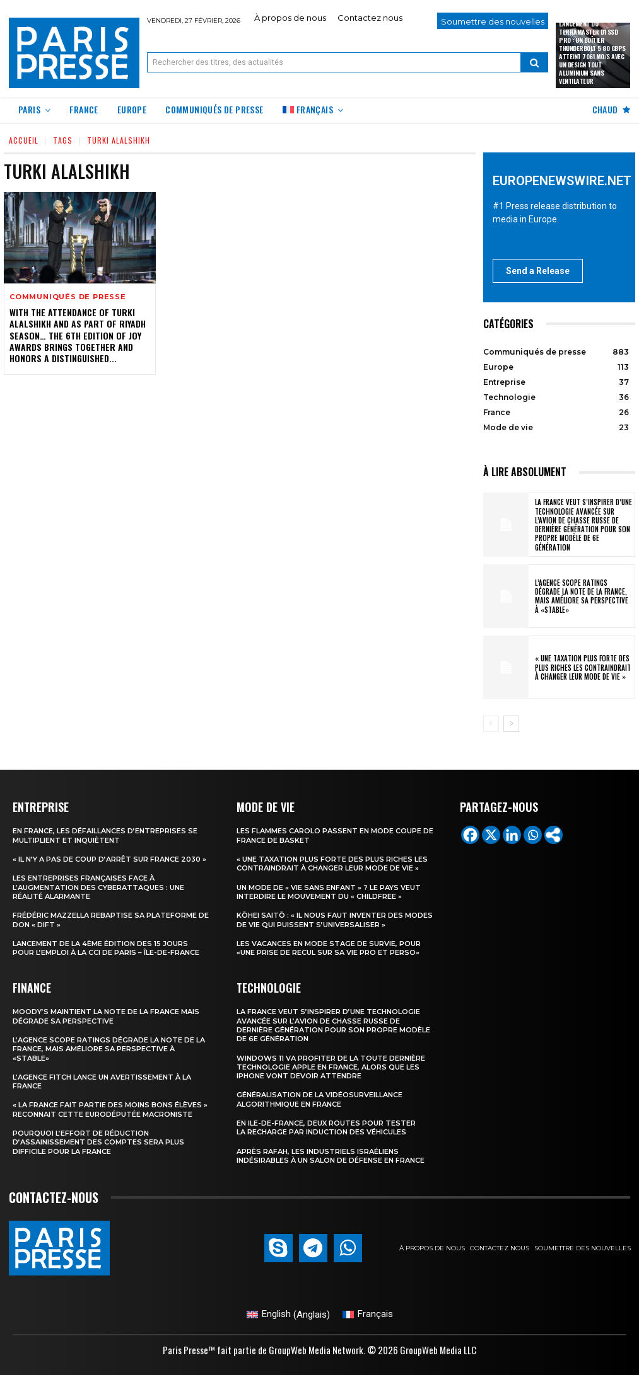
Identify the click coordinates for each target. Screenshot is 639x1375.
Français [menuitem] (375, 1314)
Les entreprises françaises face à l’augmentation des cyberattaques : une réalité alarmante (98, 887)
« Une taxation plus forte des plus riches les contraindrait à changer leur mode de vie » (583, 667)
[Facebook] (470, 835)
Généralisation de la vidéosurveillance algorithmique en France (319, 1099)
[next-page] (511, 724)
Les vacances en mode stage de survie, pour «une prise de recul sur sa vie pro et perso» (329, 948)
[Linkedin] (512, 835)
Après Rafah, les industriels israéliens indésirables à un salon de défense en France (331, 1156)
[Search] (534, 62)
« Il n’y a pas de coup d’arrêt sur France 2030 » (109, 859)
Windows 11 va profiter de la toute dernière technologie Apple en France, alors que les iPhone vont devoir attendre (331, 1067)
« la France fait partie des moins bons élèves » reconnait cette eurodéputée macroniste (110, 1109)
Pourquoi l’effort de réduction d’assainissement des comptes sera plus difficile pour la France (98, 1142)
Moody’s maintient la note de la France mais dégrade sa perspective (106, 1016)
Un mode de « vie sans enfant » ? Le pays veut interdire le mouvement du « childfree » (329, 892)
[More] (553, 835)
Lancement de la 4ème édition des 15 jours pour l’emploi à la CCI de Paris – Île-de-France (106, 948)
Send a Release (538, 271)
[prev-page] (491, 724)
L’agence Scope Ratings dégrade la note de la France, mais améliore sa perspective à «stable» (581, 596)
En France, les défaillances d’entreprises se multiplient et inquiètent (105, 835)
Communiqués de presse (67, 297)
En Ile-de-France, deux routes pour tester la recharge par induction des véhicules (326, 1127)
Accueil (23, 140)
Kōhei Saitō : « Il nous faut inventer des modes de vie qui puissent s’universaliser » (335, 919)
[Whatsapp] (533, 835)
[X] (491, 835)
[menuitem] (313, 110)
